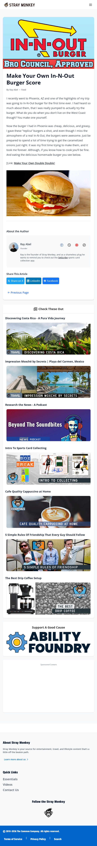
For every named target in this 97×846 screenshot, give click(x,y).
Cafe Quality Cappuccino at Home (28, 491)
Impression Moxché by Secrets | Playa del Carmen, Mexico (44, 361)
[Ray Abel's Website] (85, 245)
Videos (7, 784)
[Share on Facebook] (50, 281)
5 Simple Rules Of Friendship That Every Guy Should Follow (45, 535)
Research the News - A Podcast (26, 405)
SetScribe (63, 257)
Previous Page (18, 292)
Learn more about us (16, 759)
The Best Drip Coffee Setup (23, 578)
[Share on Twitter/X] (15, 281)
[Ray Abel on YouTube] (77, 245)
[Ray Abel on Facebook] (62, 245)
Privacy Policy (38, 839)
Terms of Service (13, 839)
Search (57, 839)
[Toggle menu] (91, 4)
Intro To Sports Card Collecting (25, 448)
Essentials (10, 779)
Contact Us (11, 790)
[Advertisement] (48, 688)
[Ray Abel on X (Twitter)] (70, 245)
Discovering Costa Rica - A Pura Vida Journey (35, 318)
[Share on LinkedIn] (33, 281)
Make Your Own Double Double (34, 163)
